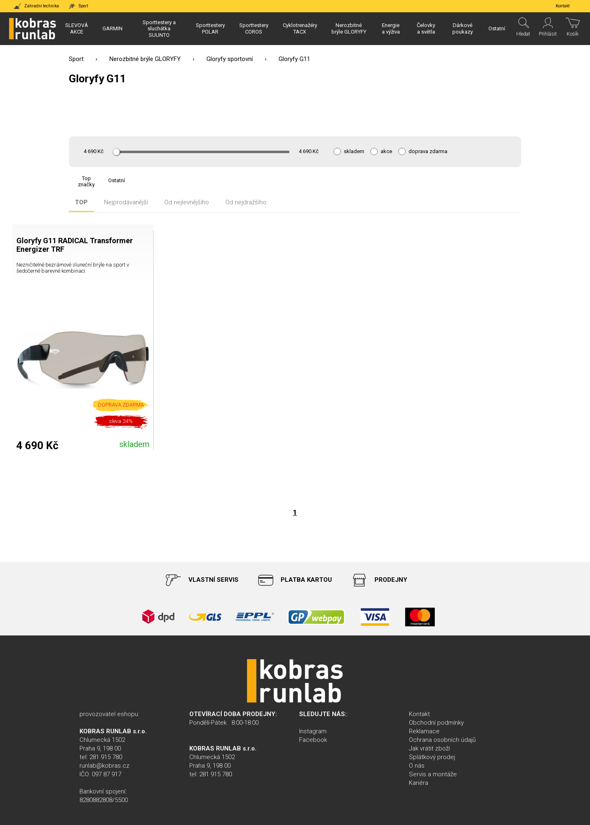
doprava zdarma (427, 151)
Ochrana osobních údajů (442, 740)
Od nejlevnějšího (186, 202)
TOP (81, 202)
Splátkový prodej (432, 757)
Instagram (313, 731)
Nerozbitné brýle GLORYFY (145, 59)
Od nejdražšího (245, 202)
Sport (76, 59)
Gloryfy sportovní (229, 59)
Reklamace (424, 731)
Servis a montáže (433, 774)
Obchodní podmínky (436, 722)
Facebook (313, 740)
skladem (354, 151)
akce (386, 151)
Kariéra (418, 783)
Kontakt (419, 714)
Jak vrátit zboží (429, 748)
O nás (416, 765)
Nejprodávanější (126, 202)
